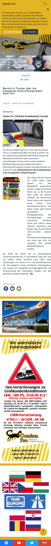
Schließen (48, 9)
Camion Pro (9, 3)
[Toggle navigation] (45, 4)
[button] (4, 62)
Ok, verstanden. (30, 32)
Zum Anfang (43, 532)
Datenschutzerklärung (12, 32)
